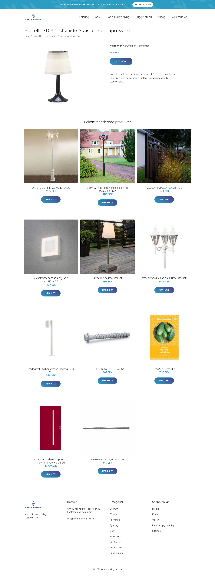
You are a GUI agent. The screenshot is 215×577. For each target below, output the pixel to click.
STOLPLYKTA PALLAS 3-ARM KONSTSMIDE (164, 280)
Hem (27, 38)
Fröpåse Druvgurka (164, 371)
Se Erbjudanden (143, 4)
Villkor (155, 522)
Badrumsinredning (117, 18)
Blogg (162, 18)
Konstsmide (143, 48)
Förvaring (115, 522)
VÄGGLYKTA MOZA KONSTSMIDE (164, 190)
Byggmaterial (143, 18)
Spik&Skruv (115, 544)
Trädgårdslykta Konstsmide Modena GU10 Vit (51, 373)
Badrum (114, 511)
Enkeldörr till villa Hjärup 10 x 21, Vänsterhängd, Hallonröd (51, 464)
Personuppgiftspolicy (163, 527)
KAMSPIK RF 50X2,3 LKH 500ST (107, 462)
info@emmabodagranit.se (81, 521)
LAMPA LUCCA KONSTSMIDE (107, 280)
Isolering (84, 18)
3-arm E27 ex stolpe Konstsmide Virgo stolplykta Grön (107, 192)
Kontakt (156, 516)
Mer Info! (121, 63)
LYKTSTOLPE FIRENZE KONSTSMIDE (51, 190)
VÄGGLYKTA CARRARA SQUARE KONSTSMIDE (51, 282)
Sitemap (156, 533)
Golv (97, 18)
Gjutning (114, 527)
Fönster (114, 516)
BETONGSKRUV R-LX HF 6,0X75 (108, 371)
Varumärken (179, 18)
